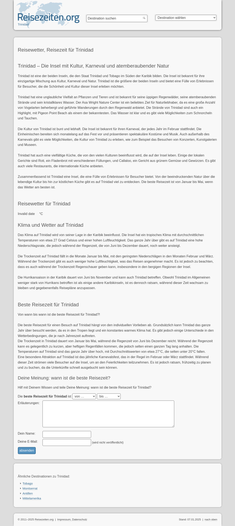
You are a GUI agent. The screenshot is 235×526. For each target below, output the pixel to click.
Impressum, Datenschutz (72, 519)
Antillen (28, 493)
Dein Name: (26, 433)
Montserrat (30, 488)
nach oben (211, 519)
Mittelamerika (32, 498)
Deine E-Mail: (28, 441)
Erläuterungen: (29, 403)
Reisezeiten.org (44, 519)
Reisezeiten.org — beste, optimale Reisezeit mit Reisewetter (48, 18)
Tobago (28, 483)
